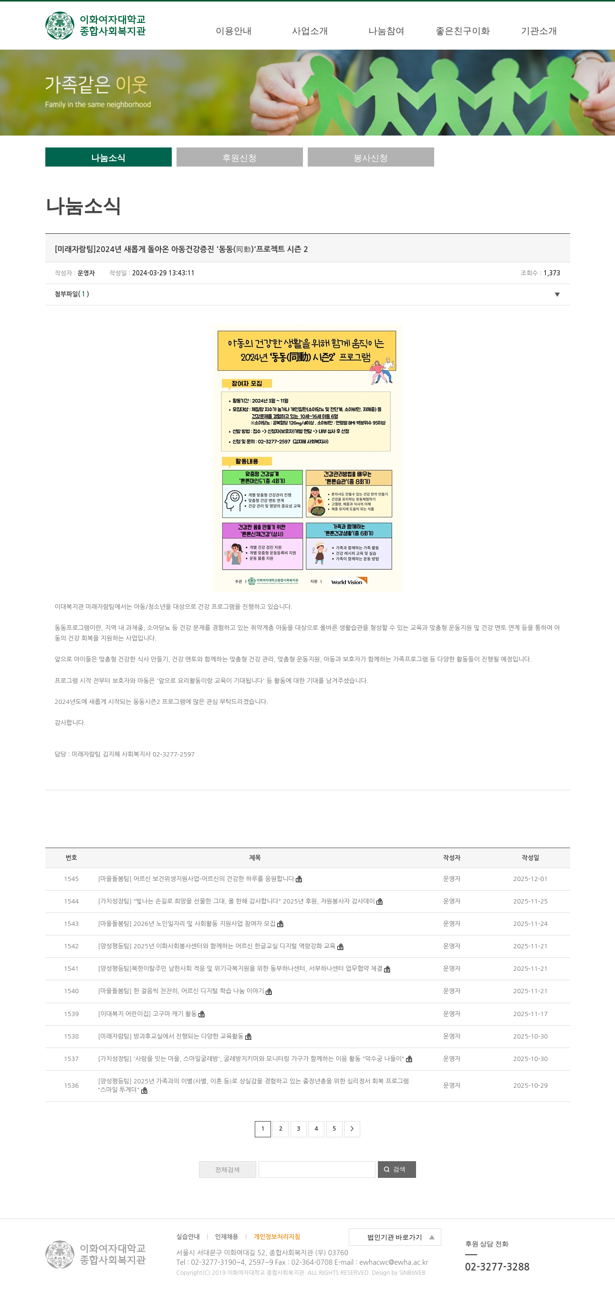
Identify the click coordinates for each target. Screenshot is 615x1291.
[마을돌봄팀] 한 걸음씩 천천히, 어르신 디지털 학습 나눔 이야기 (181, 991)
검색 (399, 1169)
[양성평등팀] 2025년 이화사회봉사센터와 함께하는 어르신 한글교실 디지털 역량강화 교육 (217, 946)
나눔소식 (108, 158)
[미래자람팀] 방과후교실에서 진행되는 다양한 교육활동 (171, 1036)
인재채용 (227, 1237)
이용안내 (234, 31)
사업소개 (310, 31)
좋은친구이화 (463, 31)
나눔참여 (386, 31)
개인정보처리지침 (277, 1237)
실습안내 (188, 1237)
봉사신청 (371, 158)
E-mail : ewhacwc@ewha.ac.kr (381, 1262)
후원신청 (239, 158)
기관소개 (539, 31)
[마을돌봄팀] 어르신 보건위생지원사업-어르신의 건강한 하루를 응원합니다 (196, 879)
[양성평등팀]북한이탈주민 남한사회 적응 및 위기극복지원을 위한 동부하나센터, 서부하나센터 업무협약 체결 (240, 969)
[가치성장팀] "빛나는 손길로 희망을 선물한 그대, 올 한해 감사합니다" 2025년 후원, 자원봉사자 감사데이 (236, 901)
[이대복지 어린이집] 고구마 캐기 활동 (147, 1014)
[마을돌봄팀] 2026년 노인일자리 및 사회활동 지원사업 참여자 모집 (188, 924)
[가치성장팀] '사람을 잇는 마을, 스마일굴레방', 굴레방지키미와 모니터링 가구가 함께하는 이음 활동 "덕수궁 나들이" (251, 1059)
